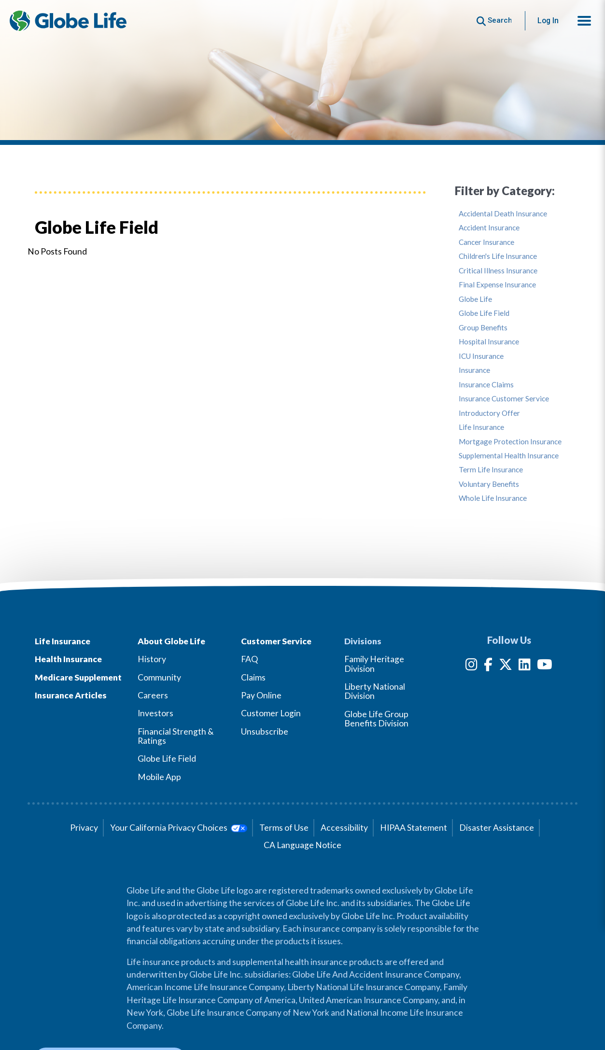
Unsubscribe (264, 731)
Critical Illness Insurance (498, 271)
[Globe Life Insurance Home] (68, 21)
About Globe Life (171, 641)
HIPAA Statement (413, 828)
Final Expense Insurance (497, 285)
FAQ (249, 659)
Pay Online (261, 695)
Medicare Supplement (78, 677)
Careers (153, 695)
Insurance (474, 370)
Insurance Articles (71, 695)
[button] (584, 21)
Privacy (84, 828)
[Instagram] (471, 666)
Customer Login (271, 713)
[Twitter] (505, 666)
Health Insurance (68, 659)
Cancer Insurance (486, 242)
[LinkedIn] (525, 666)
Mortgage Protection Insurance (510, 442)
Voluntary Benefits (489, 484)
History (152, 659)
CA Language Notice (302, 845)
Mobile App (159, 777)
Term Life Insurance (491, 470)
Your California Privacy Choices (178, 828)
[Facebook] (488, 666)
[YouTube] (544, 666)
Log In (548, 20)
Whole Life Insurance (493, 498)
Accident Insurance (489, 228)
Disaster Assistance (496, 828)
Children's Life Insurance (498, 256)
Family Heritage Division (374, 663)
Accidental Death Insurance (503, 214)
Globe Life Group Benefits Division (376, 718)
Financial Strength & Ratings (176, 736)
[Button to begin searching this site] (494, 20)
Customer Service (276, 641)
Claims (253, 677)
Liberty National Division (374, 691)
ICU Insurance (481, 356)
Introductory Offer (489, 413)
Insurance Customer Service (504, 399)
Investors (155, 713)
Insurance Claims (486, 385)
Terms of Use (284, 828)
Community (159, 677)
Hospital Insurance (489, 342)
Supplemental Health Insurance (509, 456)
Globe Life (475, 299)
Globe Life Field (484, 313)
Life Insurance (481, 427)
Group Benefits (483, 328)
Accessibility (344, 828)
